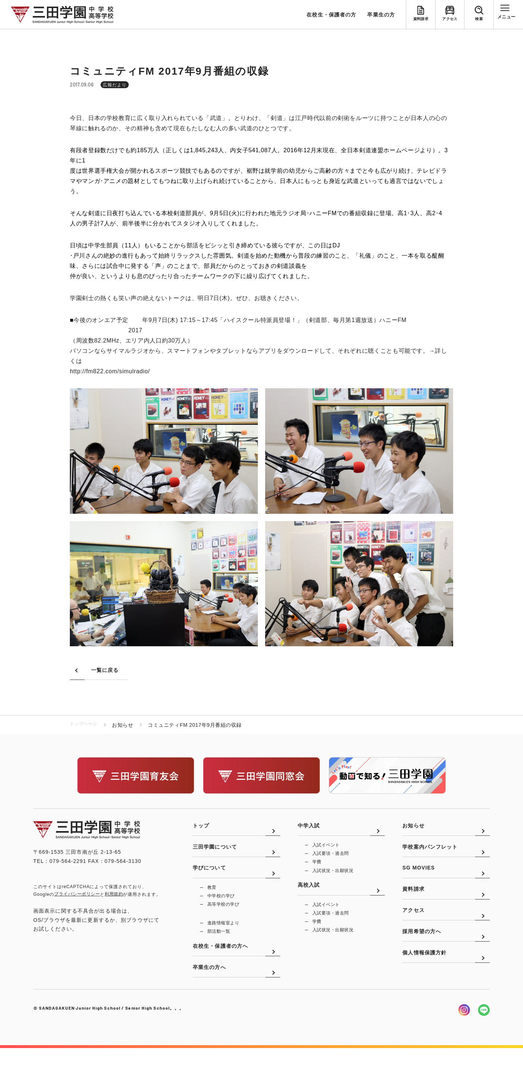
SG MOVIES (418, 885)
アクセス (450, 20)
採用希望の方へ (421, 966)
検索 (479, 20)
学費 (316, 870)
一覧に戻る (105, 670)
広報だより (115, 84)
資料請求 (420, 20)
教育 (212, 905)
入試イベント (326, 851)
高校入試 (309, 899)
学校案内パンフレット (430, 858)
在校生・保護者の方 (331, 15)
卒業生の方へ (209, 999)
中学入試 (309, 831)
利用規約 (114, 895)
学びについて (209, 885)
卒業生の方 (381, 15)
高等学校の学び (223, 924)
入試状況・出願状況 (332, 879)
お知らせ (413, 831)
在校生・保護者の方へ (220, 973)
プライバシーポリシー (77, 895)
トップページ (86, 726)
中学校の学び (221, 914)
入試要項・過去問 (330, 861)
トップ (201, 831)
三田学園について (215, 858)
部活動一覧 (218, 952)
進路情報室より (223, 943)
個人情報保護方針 (424, 993)
